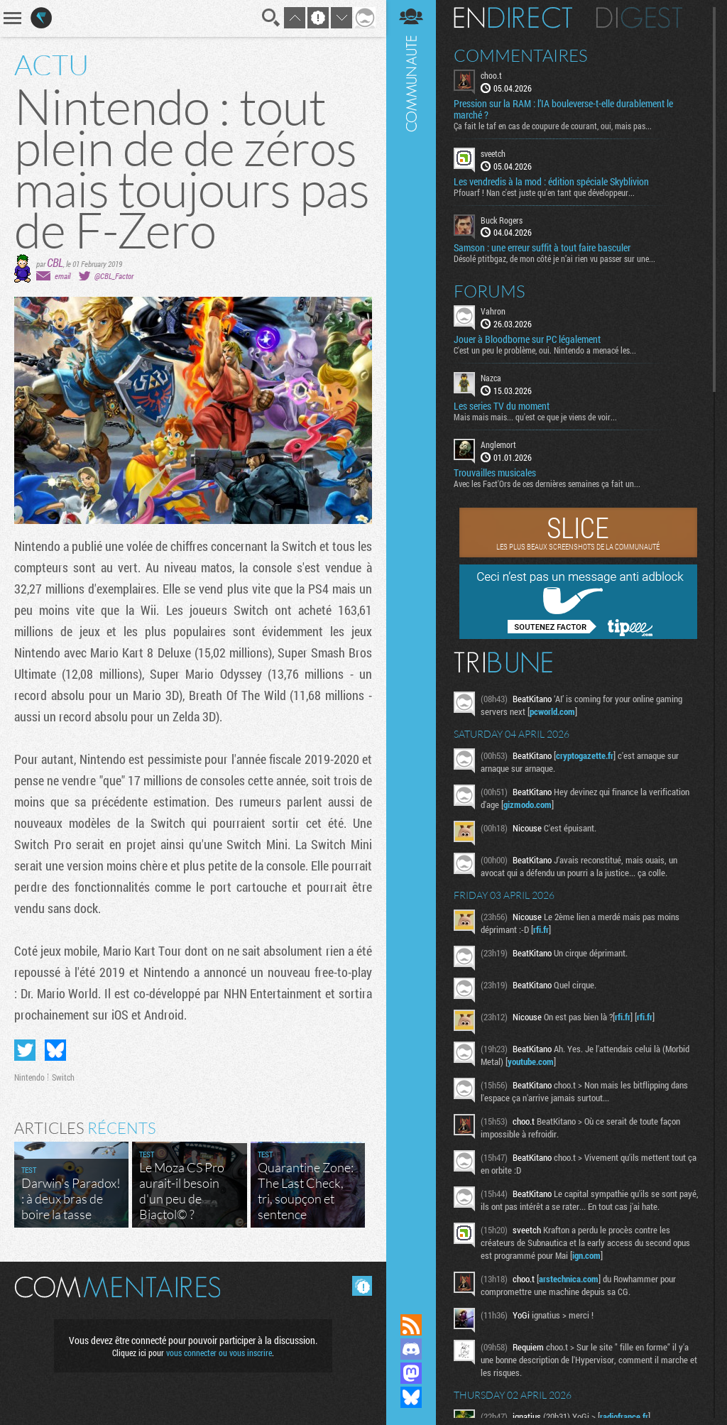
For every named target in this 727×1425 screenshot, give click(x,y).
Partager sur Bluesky (55, 1050)
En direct (513, 17)
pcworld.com (552, 711)
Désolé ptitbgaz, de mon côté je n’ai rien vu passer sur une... (554, 258)
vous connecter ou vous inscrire (219, 1352)
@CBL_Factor (113, 276)
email (62, 276)
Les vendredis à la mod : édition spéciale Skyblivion (551, 181)
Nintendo (29, 1077)
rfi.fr (541, 929)
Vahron (493, 311)
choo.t (491, 75)
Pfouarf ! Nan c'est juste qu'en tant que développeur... (544, 192)
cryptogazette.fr (584, 755)
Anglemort (498, 444)
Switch (63, 1077)
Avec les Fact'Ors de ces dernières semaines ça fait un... (547, 483)
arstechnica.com (568, 1278)
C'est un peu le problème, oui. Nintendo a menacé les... (545, 350)
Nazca (491, 377)
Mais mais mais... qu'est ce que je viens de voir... (535, 416)
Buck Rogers (502, 220)
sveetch (493, 153)
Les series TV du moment (502, 406)
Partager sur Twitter (24, 1050)
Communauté (411, 643)
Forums (489, 291)
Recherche (271, 17)
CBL (55, 262)
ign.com (586, 1255)
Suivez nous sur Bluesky (411, 1397)
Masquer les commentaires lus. (362, 1286)
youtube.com (531, 1061)
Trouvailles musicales (495, 473)
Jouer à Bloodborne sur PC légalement (527, 339)
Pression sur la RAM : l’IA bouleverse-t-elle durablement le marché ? (563, 109)
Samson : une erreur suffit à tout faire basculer (542, 247)
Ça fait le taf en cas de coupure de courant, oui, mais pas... (553, 125)
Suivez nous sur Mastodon (411, 1373)
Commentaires (521, 55)
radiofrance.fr (624, 1416)
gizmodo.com (527, 804)
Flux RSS (411, 1325)
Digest (639, 17)
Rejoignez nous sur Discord (411, 1349)
